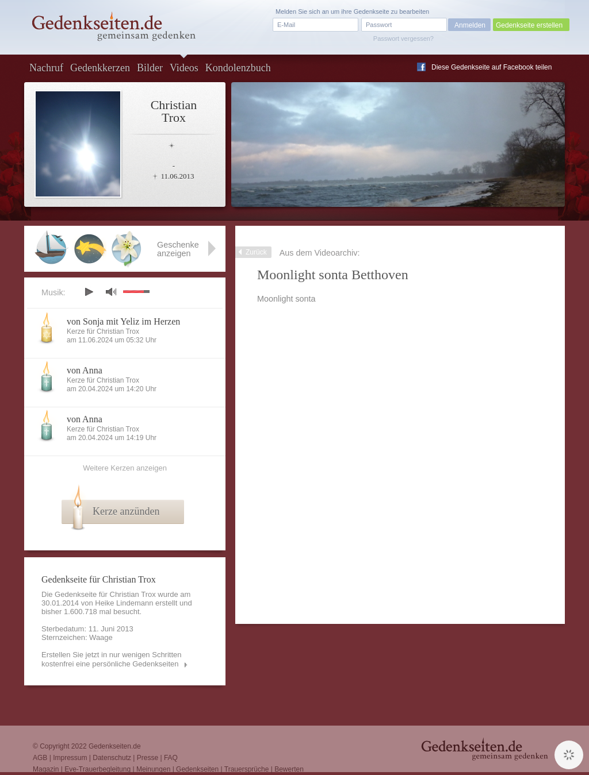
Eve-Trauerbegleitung (97, 769)
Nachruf (46, 68)
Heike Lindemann (124, 603)
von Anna (84, 370)
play (88, 291)
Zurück (256, 252)
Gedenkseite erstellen (529, 25)
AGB (40, 758)
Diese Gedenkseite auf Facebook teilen (491, 67)
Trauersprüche (246, 769)
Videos (184, 68)
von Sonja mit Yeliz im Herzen (123, 321)
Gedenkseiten (197, 769)
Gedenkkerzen (100, 68)
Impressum (70, 758)
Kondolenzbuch (238, 68)
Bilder (150, 68)
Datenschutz (112, 758)
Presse (147, 758)
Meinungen (153, 769)
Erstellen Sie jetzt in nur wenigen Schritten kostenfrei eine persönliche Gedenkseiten (111, 659)
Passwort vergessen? (403, 38)
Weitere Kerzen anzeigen (125, 468)
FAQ (171, 758)
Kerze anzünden (126, 511)
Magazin (46, 769)
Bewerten (289, 769)
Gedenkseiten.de (115, 746)
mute (111, 291)
